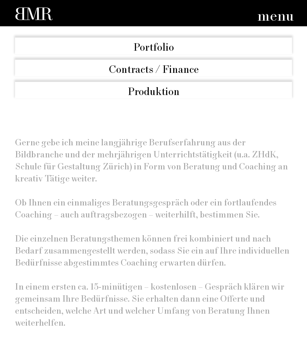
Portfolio (153, 47)
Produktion (154, 91)
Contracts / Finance (154, 69)
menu (275, 17)
